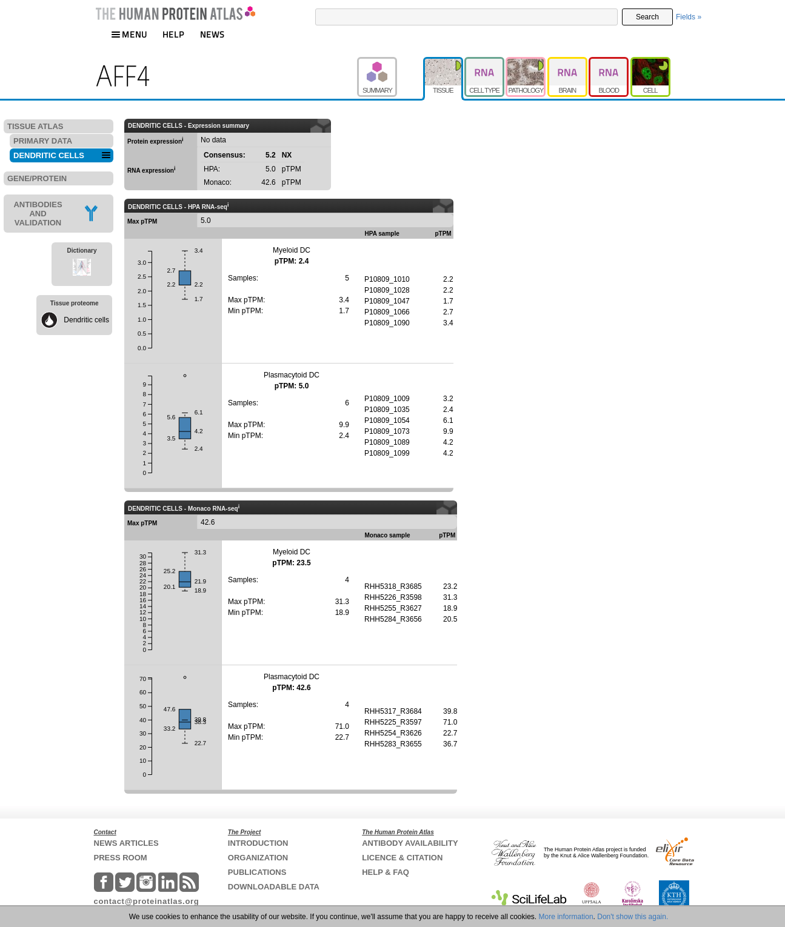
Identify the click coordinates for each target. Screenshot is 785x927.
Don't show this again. (632, 916)
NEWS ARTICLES (126, 843)
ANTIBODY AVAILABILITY (410, 843)
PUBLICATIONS (257, 872)
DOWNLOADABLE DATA (273, 886)
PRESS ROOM (120, 857)
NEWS (212, 34)
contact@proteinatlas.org (146, 901)
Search (647, 17)
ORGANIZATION (258, 857)
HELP (173, 34)
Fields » (688, 17)
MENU (129, 34)
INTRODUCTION (258, 843)
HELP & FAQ (385, 872)
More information (566, 916)
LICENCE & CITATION (402, 857)
